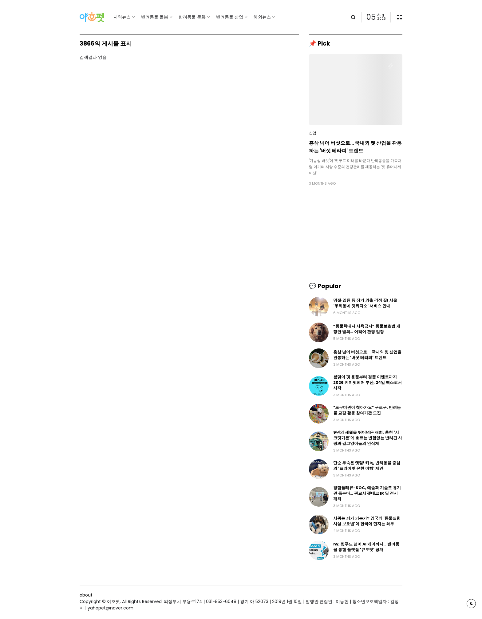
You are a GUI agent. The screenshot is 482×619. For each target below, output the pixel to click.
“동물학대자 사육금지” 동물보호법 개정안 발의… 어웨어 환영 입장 (366, 329)
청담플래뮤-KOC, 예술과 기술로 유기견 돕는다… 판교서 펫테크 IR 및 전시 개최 (367, 493)
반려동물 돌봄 (154, 17)
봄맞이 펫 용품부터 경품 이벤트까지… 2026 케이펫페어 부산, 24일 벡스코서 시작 (367, 382)
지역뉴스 (122, 17)
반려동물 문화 (192, 17)
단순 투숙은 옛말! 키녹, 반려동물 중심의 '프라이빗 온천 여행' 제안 (366, 465)
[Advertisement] (356, 233)
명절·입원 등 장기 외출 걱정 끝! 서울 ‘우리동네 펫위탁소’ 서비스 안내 (365, 303)
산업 (312, 133)
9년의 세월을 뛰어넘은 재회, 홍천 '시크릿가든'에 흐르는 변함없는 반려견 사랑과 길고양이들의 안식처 (367, 438)
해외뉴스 (262, 17)
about (86, 595)
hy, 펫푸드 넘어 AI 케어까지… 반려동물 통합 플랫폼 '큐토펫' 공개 (366, 546)
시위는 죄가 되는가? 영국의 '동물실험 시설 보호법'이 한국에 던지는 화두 (367, 521)
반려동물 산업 (229, 17)
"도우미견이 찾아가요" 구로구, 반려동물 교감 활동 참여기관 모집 (367, 410)
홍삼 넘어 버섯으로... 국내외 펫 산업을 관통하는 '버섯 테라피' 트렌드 (355, 146)
